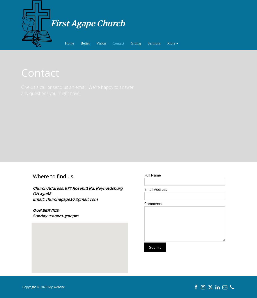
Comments (153, 203)
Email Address (155, 189)
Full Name (152, 175)
